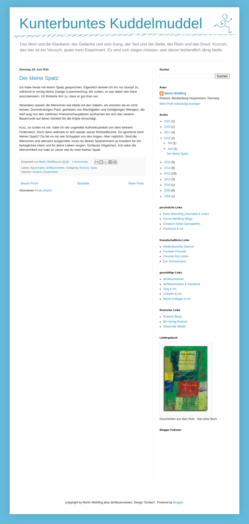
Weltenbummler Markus (178, 246)
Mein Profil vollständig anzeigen (180, 104)
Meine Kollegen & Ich (176, 299)
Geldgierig (72, 167)
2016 (167, 138)
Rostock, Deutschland (45, 171)
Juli (170, 143)
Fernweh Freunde (174, 251)
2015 (167, 162)
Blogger (178, 502)
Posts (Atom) (43, 190)
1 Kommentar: (80, 161)
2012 (167, 179)
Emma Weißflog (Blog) (177, 218)
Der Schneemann (174, 261)
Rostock (84, 167)
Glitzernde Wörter (174, 326)
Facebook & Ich (173, 228)
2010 (167, 185)
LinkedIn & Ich (172, 294)
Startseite (83, 183)
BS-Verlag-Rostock (175, 321)
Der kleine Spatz (38, 78)
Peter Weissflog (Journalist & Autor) (186, 214)
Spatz (93, 167)
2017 (167, 132)
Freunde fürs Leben (176, 256)
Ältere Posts (136, 183)
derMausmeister (55, 167)
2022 (167, 121)
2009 (167, 190)
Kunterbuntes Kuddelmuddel (110, 23)
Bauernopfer (37, 167)
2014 (167, 168)
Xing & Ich (169, 289)
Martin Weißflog (175, 93)
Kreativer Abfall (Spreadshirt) (181, 224)
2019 (167, 127)
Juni (171, 149)
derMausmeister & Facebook (181, 284)
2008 (167, 196)
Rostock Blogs (172, 316)
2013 (167, 173)
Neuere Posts (29, 183)
